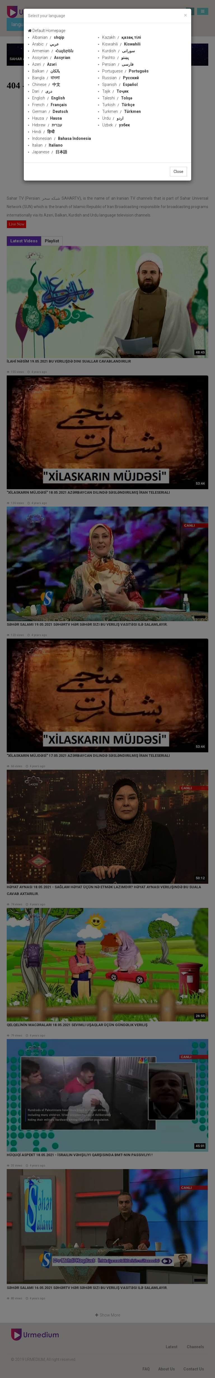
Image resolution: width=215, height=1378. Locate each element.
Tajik (115, 91)
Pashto (115, 57)
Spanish (120, 84)
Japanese (49, 152)
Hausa (47, 118)
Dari (42, 91)
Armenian (52, 51)
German (50, 111)
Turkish (118, 105)
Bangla (46, 78)
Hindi (43, 131)
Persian (118, 64)
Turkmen (121, 111)
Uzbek (116, 125)
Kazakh (121, 37)
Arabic (45, 44)
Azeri (44, 64)
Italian (47, 145)
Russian (120, 78)
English (48, 98)
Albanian (48, 37)
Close (178, 171)
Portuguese (125, 71)
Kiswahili (121, 44)
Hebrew (47, 125)
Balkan (46, 71)
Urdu (112, 118)
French (49, 105)
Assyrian (51, 57)
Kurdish (118, 51)
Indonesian (61, 138)
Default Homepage (46, 30)
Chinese (46, 84)
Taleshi (117, 98)
